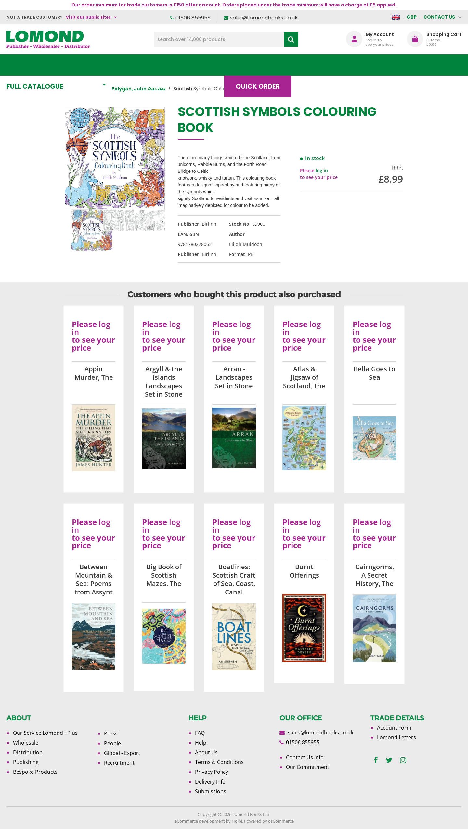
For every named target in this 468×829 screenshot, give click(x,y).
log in (322, 170)
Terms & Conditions (219, 762)
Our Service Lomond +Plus (45, 732)
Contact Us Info (305, 757)
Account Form (394, 727)
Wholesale (25, 742)
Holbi (237, 821)
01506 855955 (193, 17)
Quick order (263, 65)
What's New (151, 65)
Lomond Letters (396, 737)
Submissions (210, 791)
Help (200, 742)
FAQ (200, 732)
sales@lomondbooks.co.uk (264, 17)
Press (111, 733)
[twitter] (389, 760)
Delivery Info (210, 781)
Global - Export (122, 753)
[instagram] (403, 760)
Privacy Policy (211, 771)
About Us (365, 65)
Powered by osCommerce (269, 821)
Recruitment (119, 762)
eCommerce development (200, 821)
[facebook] (376, 760)
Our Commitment (307, 767)
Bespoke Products (35, 771)
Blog (317, 65)
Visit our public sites (88, 17)
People (112, 743)
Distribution (28, 752)
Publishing (26, 762)
